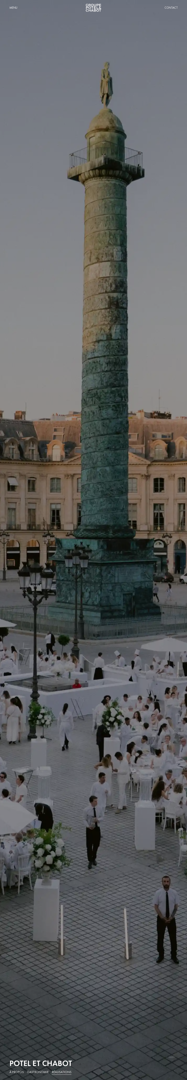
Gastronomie (38, 1072)
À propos (16, 1072)
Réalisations (61, 1072)
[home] (93, 7)
